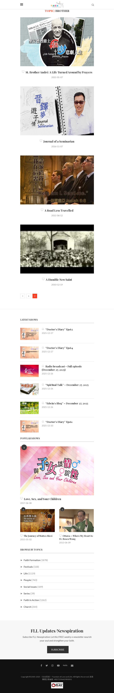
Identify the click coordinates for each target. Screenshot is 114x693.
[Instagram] (52, 665)
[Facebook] (41, 665)
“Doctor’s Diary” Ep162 (57, 329)
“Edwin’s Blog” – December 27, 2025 (65, 403)
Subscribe (57, 649)
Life (26, 573)
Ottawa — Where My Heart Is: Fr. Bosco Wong (76, 537)
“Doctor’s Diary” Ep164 (57, 347)
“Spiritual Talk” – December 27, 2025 (65, 384)
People (27, 579)
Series (27, 593)
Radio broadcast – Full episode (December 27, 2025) (62, 368)
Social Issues (30, 586)
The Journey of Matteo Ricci (36, 535)
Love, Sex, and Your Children (40, 499)
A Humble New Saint (57, 279)
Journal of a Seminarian (57, 141)
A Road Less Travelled (57, 210)
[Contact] (72, 665)
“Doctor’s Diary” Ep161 (57, 421)
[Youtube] (58, 665)
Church (27, 606)
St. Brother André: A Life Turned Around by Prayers (57, 72)
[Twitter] (47, 665)
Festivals (28, 566)
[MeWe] (65, 666)
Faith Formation (32, 560)
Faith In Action (31, 600)
